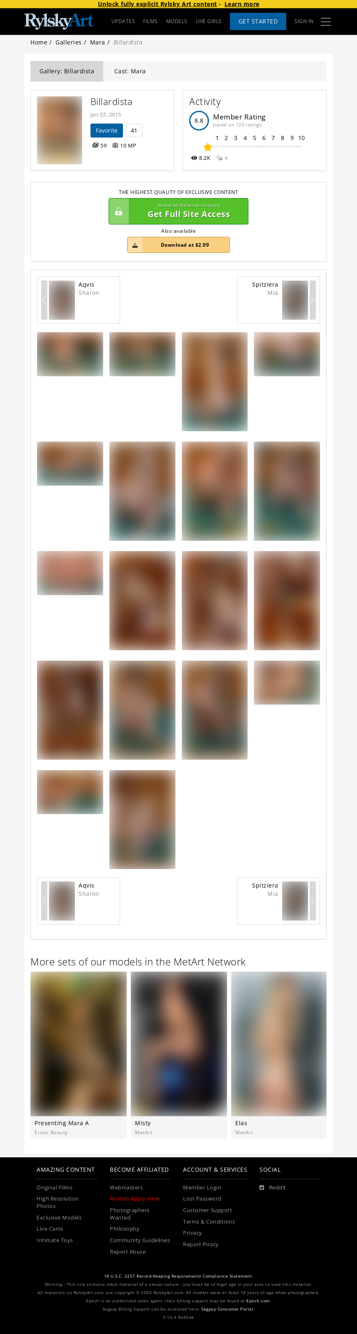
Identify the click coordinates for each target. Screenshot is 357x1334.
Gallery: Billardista (66, 71)
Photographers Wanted (130, 1214)
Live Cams (50, 1228)
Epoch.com (258, 1301)
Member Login (202, 1187)
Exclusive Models (59, 1217)
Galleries (69, 42)
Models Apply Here (135, 1198)
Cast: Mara (130, 71)
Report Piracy (201, 1244)
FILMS (150, 21)
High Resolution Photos (58, 1202)
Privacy (192, 1232)
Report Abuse (128, 1251)
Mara (97, 42)
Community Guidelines (140, 1240)
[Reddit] (273, 1187)
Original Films (54, 1187)
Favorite (107, 130)
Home (38, 42)
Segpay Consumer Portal (227, 1309)
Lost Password (202, 1198)
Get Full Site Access (176, 211)
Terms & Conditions (209, 1221)
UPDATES (123, 21)
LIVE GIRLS (209, 21)
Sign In (304, 21)
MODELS (177, 21)
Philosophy (124, 1228)
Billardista (111, 101)
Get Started (258, 21)
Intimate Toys (55, 1240)
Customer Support (207, 1210)
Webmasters (126, 1187)
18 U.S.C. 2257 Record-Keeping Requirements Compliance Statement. (178, 1276)
